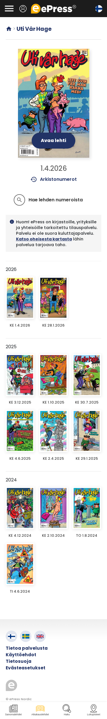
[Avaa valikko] (9, 8)
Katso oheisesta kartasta (44, 239)
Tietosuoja (18, 661)
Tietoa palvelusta (27, 648)
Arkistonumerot (53, 179)
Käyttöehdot (21, 655)
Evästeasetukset (25, 668)
